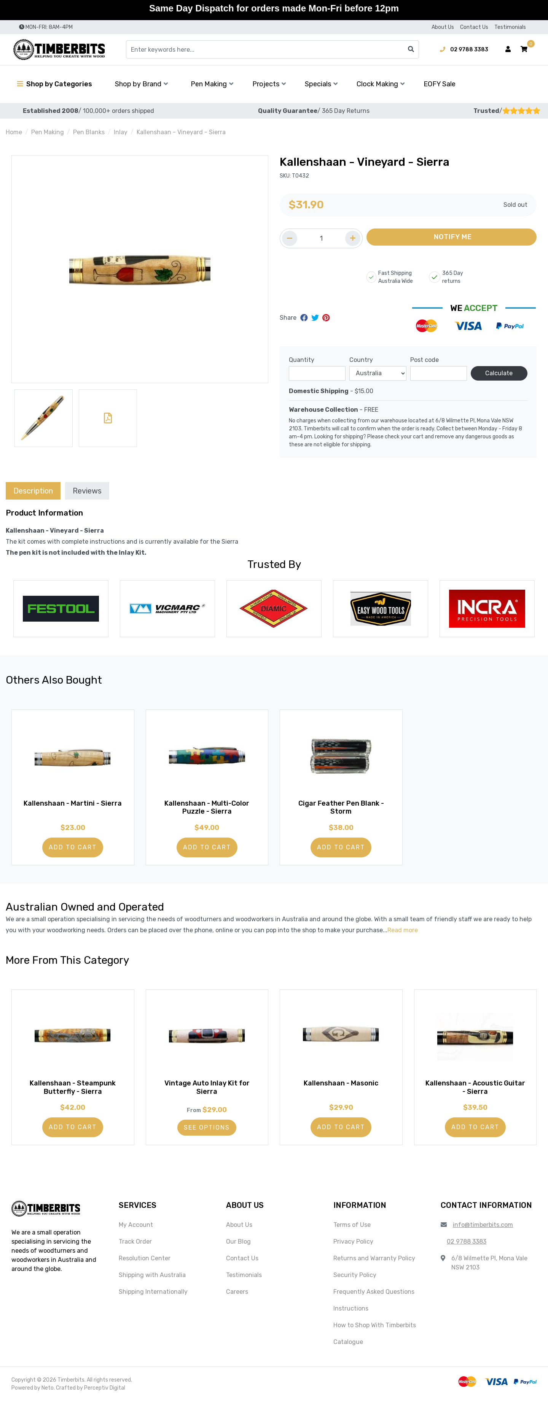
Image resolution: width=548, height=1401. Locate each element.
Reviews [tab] (87, 490)
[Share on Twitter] (316, 317)
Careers (237, 1291)
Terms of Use (352, 1224)
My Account (136, 1224)
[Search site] (411, 49)
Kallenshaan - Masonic (341, 1083)
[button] (524, 49)
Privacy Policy (353, 1241)
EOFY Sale (440, 84)
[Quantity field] (321, 238)
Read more (402, 930)
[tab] (33, 490)
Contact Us (474, 27)
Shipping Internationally (153, 1291)
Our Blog (238, 1241)
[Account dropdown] (508, 49)
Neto (47, 1388)
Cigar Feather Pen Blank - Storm (341, 807)
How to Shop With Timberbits (374, 1325)
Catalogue (348, 1341)
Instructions (350, 1308)
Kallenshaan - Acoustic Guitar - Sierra (475, 1087)
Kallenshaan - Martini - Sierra (73, 803)
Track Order (135, 1241)
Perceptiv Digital (104, 1388)
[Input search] (272, 49)
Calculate (499, 373)
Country (361, 359)
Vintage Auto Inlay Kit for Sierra (207, 1087)
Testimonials (510, 27)
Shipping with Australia (152, 1275)
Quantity (301, 359)
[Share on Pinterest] (326, 317)
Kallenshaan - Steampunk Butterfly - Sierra (73, 1087)
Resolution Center (144, 1258)
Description (33, 490)
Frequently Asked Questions (373, 1291)
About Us (443, 27)
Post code (424, 359)
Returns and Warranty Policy (374, 1258)
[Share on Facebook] (305, 317)
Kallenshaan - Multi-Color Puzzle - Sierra (206, 807)
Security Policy (354, 1275)
